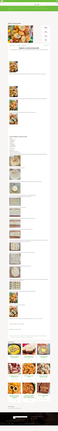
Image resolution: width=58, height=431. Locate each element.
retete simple (31, 337)
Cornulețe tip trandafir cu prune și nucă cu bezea (43, 376)
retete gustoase (18, 337)
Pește (30, 6)
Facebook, (15, 329)
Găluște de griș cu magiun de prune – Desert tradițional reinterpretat (14, 396)
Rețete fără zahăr (40, 8)
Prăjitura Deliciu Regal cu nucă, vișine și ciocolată (14, 376)
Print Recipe (47, 45)
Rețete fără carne (17, 6)
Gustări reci (39, 6)
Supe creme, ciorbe (22, 6)
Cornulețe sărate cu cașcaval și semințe (29, 376)
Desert (9, 6)
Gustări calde (43, 6)
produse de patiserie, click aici (34, 318)
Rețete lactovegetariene (35, 8)
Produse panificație (10, 8)
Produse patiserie (16, 8)
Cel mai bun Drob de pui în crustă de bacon (43, 357)
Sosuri (9, 10)
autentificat (12, 408)
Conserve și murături (34, 6)
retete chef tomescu (12, 337)
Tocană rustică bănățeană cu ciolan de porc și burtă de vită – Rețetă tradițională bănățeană (29, 396)
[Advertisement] (29, 17)
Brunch (20, 45)
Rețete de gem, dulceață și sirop (23, 8)
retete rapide (27, 337)
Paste (28, 6)
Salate (26, 6)
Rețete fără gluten (45, 8)
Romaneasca (13, 45)
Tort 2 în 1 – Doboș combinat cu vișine (43, 396)
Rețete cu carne (12, 6)
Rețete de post (29, 8)
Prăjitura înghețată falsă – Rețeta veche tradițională (29, 357)
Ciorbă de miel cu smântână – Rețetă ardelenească (14, 357)
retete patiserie (23, 337)
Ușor (25, 45)
